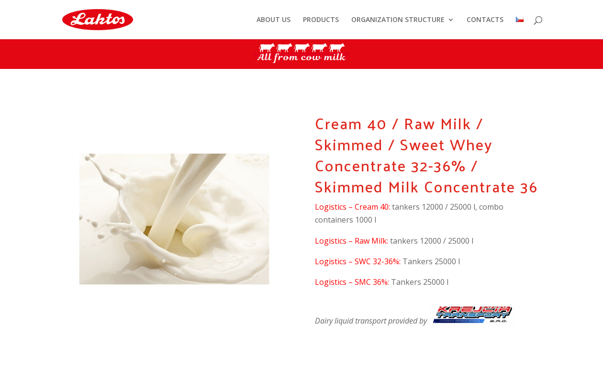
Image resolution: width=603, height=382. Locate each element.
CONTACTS (485, 20)
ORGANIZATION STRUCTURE (398, 20)
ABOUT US (273, 20)
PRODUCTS (321, 20)
